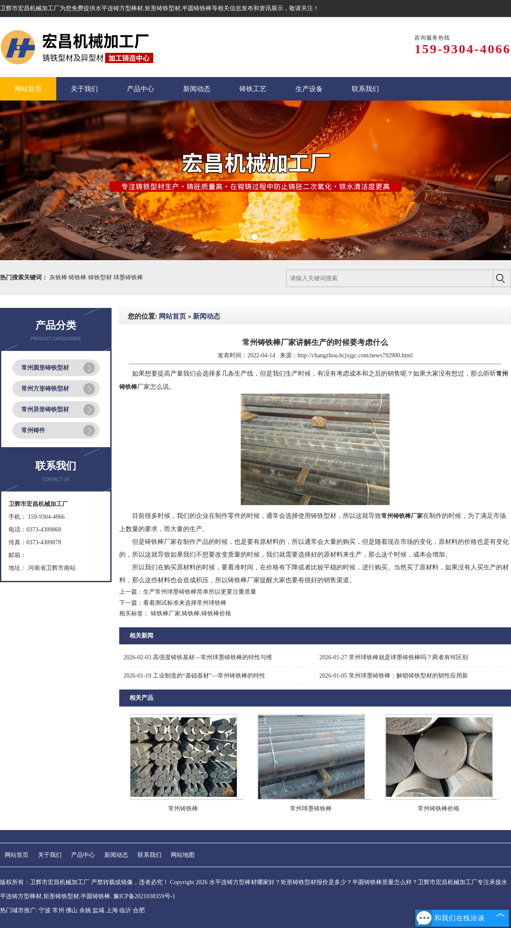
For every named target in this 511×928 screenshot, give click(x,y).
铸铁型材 (101, 277)
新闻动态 (206, 316)
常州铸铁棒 (183, 808)
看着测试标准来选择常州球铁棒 (185, 603)
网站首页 (172, 316)
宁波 (45, 910)
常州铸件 (33, 430)
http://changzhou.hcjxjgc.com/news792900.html (355, 355)
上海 (112, 910)
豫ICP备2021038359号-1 (144, 896)
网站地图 (183, 855)
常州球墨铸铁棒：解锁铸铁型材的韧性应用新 (393, 675)
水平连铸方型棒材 (119, 8)
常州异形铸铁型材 (45, 409)
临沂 (125, 910)
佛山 (72, 910)
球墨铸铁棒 (128, 277)
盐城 (98, 910)
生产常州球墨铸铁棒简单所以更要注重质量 (199, 592)
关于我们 (50, 855)
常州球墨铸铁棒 (311, 808)
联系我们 (149, 855)
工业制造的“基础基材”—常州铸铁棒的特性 (194, 675)
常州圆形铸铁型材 (45, 368)
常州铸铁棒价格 (438, 808)
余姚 (85, 910)
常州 (58, 910)
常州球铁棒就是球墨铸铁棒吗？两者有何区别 (393, 657)
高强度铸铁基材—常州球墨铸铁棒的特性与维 (197, 657)
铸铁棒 (78, 277)
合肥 (139, 910)
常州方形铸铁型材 (45, 388)
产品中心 (83, 855)
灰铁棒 (59, 277)
